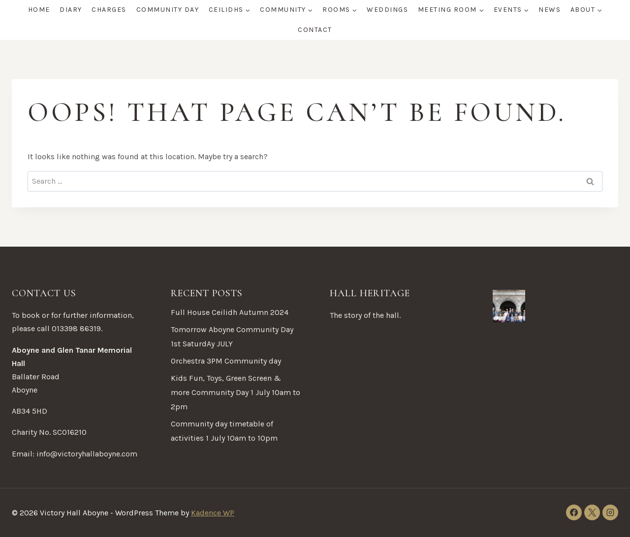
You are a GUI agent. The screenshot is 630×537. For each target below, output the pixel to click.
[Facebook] (574, 512)
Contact (315, 30)
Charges (109, 9)
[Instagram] (610, 512)
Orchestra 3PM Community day (226, 361)
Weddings (387, 9)
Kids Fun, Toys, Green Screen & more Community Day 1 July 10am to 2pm (235, 392)
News (549, 9)
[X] (592, 512)
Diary (71, 9)
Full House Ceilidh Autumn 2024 (229, 312)
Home (39, 9)
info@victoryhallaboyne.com (86, 453)
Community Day (167, 9)
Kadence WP (212, 512)
